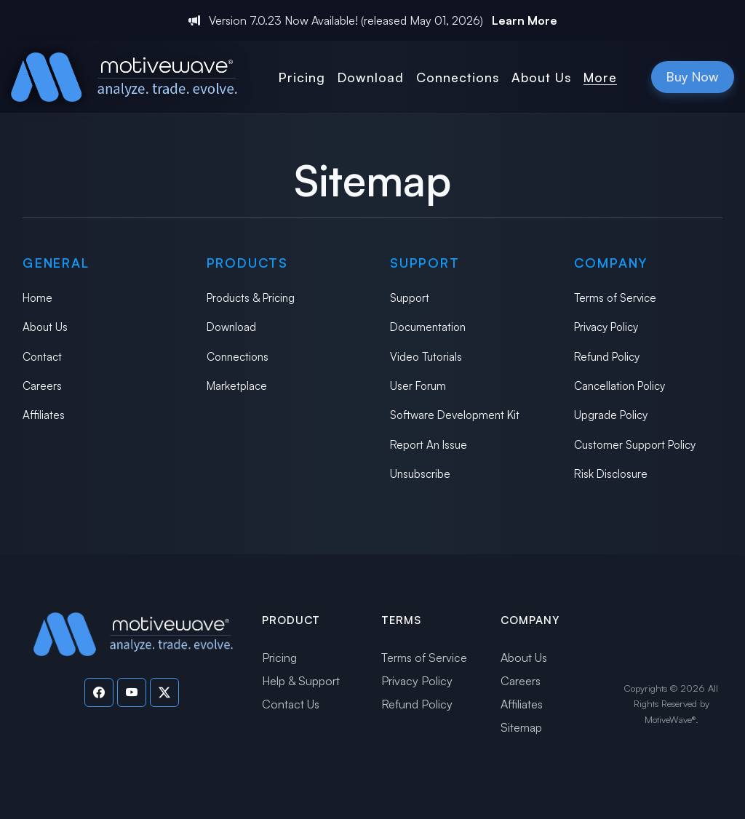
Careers (42, 386)
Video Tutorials (426, 357)
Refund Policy (607, 357)
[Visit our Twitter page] (164, 692)
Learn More (524, 20)
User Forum (418, 386)
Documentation (428, 327)
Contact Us (290, 704)
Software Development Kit (454, 415)
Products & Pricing (251, 298)
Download (231, 327)
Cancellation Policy (619, 386)
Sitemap (521, 727)
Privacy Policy (606, 327)
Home (37, 298)
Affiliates (44, 415)
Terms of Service (615, 298)
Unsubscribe (420, 474)
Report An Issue (428, 445)
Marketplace (237, 386)
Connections (237, 357)
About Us (45, 327)
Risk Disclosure (611, 474)
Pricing (279, 657)
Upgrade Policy (611, 415)
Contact (42, 357)
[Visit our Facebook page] (98, 692)
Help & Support (301, 681)
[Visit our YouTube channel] (131, 692)
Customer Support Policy (635, 445)
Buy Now (692, 76)
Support (409, 298)
